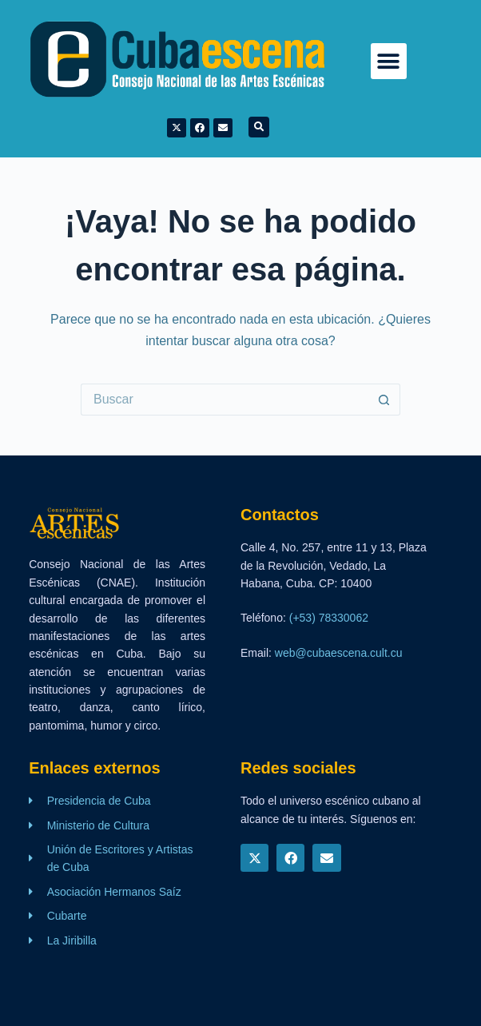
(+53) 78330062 (328, 617)
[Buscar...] (224, 400)
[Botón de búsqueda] (384, 400)
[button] (389, 61)
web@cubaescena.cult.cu (339, 652)
